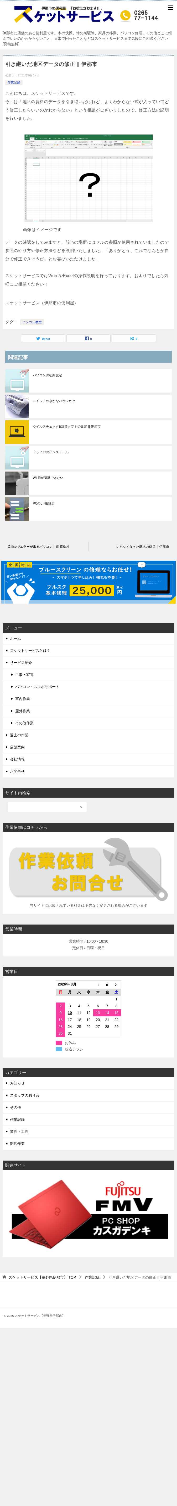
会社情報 (17, 759)
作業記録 (14, 82)
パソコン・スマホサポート (37, 687)
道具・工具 (19, 1131)
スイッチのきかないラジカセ (54, 401)
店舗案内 (17, 747)
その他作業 (24, 723)
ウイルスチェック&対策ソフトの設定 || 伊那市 (67, 426)
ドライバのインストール (51, 452)
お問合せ (17, 771)
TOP (42, 1277)
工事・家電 (24, 675)
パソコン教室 (32, 322)
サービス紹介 (21, 662)
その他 (15, 1107)
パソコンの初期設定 (47, 375)
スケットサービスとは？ (30, 650)
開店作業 (17, 1143)
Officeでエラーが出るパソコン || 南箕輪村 (38, 546)
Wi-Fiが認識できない (48, 478)
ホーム (15, 638)
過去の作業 (19, 735)
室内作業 (22, 699)
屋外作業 (22, 711)
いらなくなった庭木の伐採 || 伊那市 (142, 546)
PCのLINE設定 (44, 503)
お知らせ (17, 1083)
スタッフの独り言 (24, 1095)
